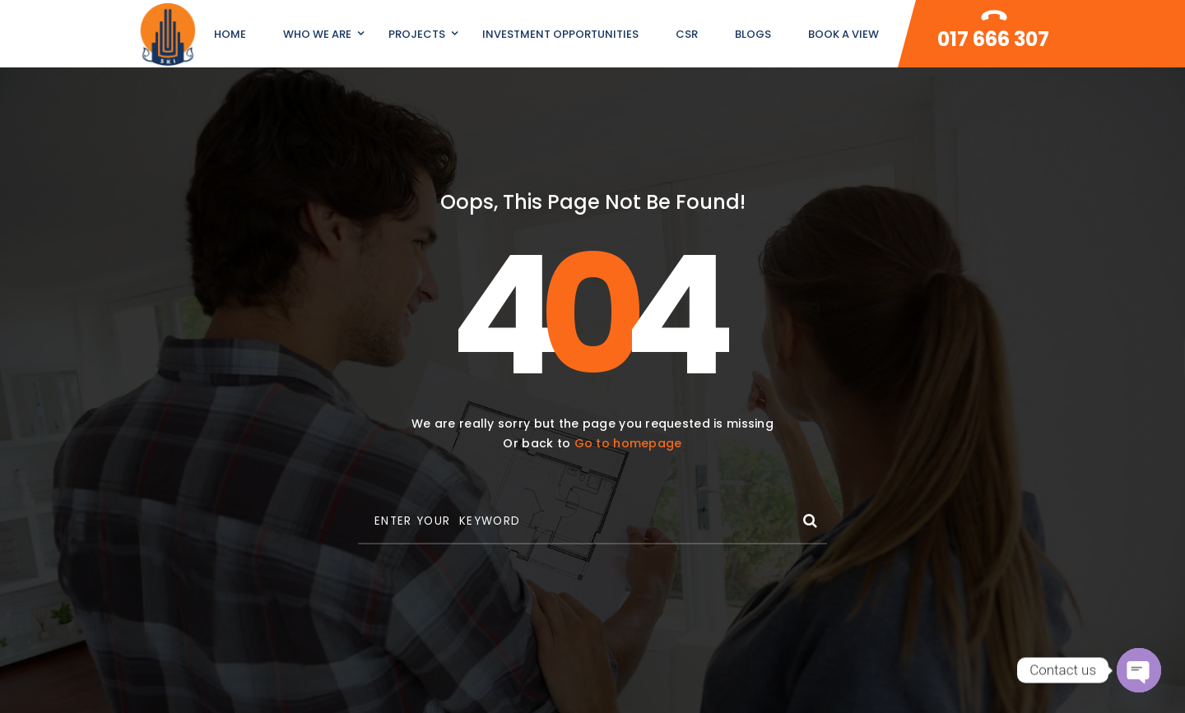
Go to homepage (628, 443)
